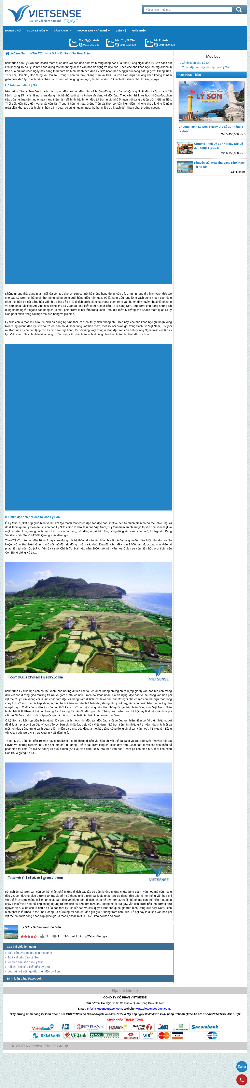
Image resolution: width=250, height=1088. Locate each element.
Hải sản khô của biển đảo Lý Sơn (29, 966)
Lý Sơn (74, 293)
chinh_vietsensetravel (117, 45)
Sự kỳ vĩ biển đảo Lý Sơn (24, 957)
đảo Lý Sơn (26, 91)
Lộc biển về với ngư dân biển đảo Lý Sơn (34, 971)
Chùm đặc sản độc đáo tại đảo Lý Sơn (206, 67)
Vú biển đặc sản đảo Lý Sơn (25, 962)
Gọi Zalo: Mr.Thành (149, 42)
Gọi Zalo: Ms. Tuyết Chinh (110, 42)
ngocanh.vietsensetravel (81, 45)
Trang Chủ (54, 13)
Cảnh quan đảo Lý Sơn (196, 62)
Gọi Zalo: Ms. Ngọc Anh (73, 42)
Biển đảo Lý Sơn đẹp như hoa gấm (30, 952)
